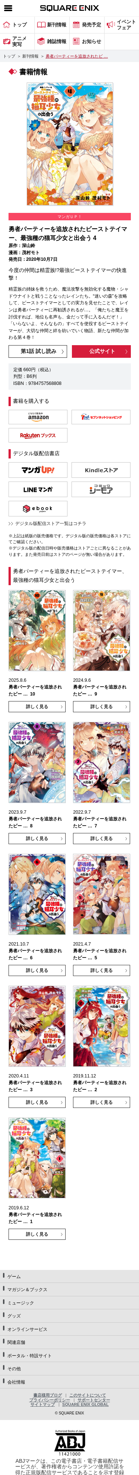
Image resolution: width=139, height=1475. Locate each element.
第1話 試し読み (38, 351)
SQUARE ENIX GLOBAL (85, 1404)
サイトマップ (42, 1404)
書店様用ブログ (47, 1395)
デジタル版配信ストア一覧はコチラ (50, 523)
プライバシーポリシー (49, 1400)
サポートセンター (93, 1400)
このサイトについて (87, 1395)
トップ (9, 56)
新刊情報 (30, 56)
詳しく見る (37, 706)
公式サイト (102, 351)
